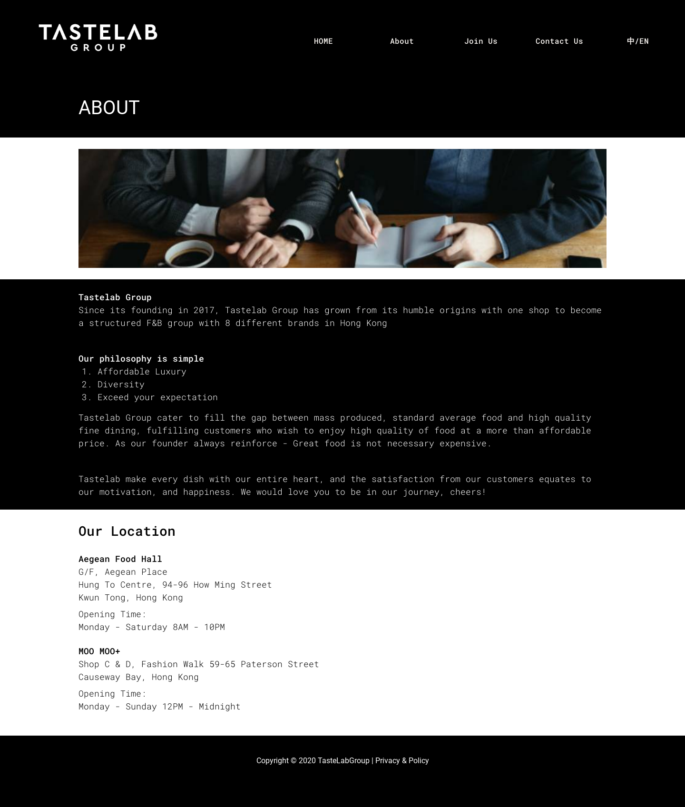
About (402, 41)
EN (644, 41)
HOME (323, 41)
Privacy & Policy (402, 760)
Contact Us (559, 41)
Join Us (481, 41)
